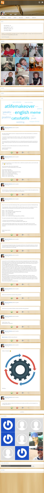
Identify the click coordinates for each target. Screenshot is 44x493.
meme (35, 112)
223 (12, 14)
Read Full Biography (5, 37)
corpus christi (34, 121)
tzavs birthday (29, 102)
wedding (20, 122)
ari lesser (36, 106)
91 (7, 14)
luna (33, 116)
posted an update (15, 127)
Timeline (3, 17)
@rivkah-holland (8, 127)
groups (27, 17)
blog (9, 17)
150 (16, 14)
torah (11, 114)
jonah (33, 118)
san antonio (17, 102)
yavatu (7, 112)
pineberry (4, 114)
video (15, 17)
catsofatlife (20, 118)
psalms (6, 117)
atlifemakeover (20, 106)
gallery (21, 17)
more (34, 17)
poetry (39, 109)
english (22, 112)
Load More (22, 412)
